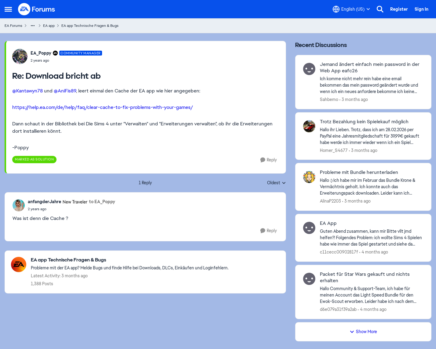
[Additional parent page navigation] (32, 25)
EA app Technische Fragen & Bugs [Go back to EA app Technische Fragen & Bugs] (90, 25)
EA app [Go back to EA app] (49, 25)
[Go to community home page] (36, 9)
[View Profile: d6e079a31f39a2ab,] (309, 279)
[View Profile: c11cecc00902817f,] (309, 228)
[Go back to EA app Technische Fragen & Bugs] (130, 260)
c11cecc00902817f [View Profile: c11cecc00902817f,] (339, 252)
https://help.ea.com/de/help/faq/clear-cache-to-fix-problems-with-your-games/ (102, 107)
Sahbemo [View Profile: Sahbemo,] (329, 99)
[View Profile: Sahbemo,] (309, 69)
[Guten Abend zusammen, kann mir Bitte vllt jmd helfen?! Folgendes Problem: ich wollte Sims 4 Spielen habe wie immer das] (371, 237)
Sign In (421, 9)
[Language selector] (351, 9)
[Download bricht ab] (66, 60)
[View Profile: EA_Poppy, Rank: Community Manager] (19, 56)
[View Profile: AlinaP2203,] (309, 177)
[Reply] (268, 160)
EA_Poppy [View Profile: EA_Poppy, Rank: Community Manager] (41, 53)
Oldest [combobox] (276, 183)
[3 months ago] (353, 99)
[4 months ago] (373, 252)
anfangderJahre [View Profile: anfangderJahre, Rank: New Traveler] (44, 201)
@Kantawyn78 (27, 91)
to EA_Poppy (102, 201)
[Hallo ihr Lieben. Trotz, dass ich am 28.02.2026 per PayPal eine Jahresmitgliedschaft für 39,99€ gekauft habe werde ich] (371, 136)
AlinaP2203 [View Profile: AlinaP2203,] (330, 201)
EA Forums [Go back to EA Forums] (13, 25)
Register (399, 9)
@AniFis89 (65, 91)
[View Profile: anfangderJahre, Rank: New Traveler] (19, 205)
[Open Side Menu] (8, 9)
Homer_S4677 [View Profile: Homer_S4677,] (334, 150)
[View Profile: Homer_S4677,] (309, 126)
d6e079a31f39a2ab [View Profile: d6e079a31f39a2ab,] (338, 309)
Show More (363, 331)
